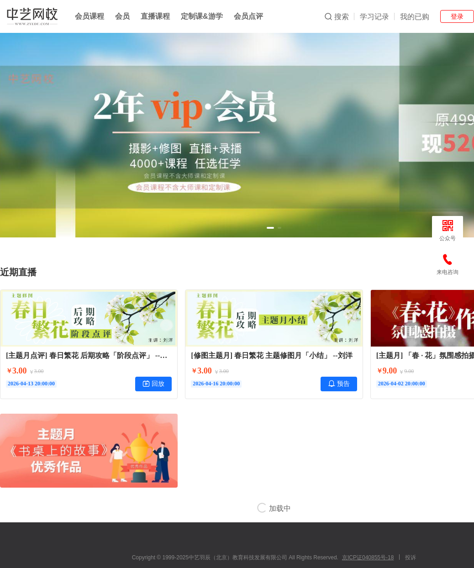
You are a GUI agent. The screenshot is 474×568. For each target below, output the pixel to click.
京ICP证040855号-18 (368, 557)
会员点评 (248, 16)
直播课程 (155, 16)
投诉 (410, 557)
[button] (270, 228)
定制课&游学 (202, 16)
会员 (122, 16)
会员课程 (89, 16)
